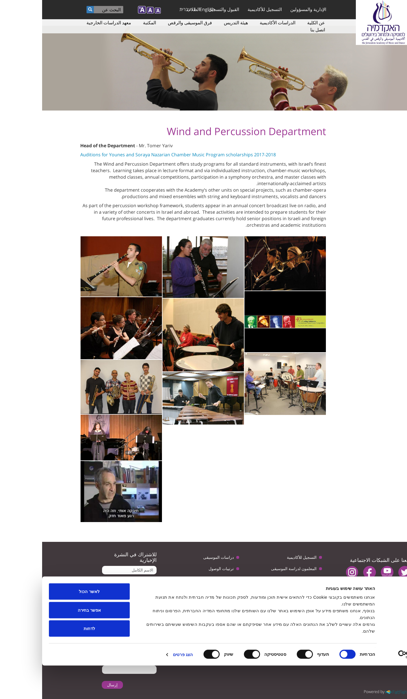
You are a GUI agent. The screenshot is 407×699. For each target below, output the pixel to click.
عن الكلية (274, 23)
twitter (362, 572)
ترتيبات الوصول (179, 568)
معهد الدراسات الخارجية (66, 23)
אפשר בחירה (47, 643)
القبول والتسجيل (181, 9)
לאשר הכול (47, 624)
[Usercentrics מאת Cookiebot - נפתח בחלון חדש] (370, 688)
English (165, 9)
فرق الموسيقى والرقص (148, 23)
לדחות (47, 661)
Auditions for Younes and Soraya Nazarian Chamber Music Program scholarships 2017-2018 (136, 155)
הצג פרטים (141, 687)
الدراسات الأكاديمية (235, 23)
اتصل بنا (275, 30)
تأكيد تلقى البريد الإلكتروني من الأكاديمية (89, 596)
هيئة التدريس (194, 23)
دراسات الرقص (261, 580)
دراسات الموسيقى (176, 557)
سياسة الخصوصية (177, 580)
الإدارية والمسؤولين (266, 9)
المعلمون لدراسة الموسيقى (251, 568)
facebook (327, 572)
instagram (310, 572)
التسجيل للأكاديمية (222, 9)
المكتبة (107, 23)
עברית (143, 9)
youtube (345, 572)
